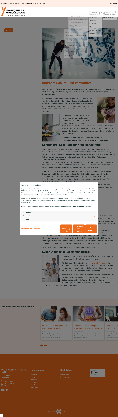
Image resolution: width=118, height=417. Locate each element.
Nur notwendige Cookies (53, 229)
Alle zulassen (88, 229)
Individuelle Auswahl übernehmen (71, 228)
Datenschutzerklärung (26, 228)
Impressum (37, 228)
